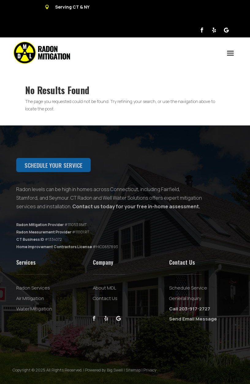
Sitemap (133, 370)
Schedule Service (188, 288)
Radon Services (33, 288)
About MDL (104, 288)
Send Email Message (193, 319)
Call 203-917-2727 (189, 308)
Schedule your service (53, 165)
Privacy (150, 370)
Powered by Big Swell (104, 370)
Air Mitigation (30, 298)
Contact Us (105, 298)
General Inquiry (185, 298)
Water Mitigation (34, 308)
